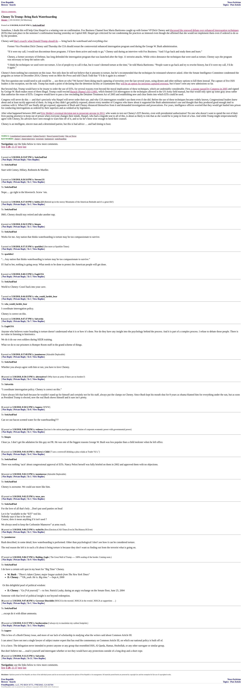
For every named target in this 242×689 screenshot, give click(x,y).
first (3, 146)
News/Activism (234, 2)
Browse (4, 5)
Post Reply (7, 160)
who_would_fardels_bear (46, 296)
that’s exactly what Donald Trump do (36, 41)
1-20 (8, 146)
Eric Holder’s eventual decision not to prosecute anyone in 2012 (73, 113)
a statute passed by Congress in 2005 (209, 89)
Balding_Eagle (42, 557)
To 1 (29, 182)
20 (2, 656)
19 (2, 623)
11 (2, 407)
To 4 (29, 454)
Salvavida (39, 319)
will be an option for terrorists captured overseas (145, 83)
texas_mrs (40, 496)
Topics (226, 5)
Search (12, 5)
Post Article (235, 5)
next (20, 146)
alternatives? (41, 377)
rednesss (39, 429)
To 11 (29, 658)
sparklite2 (39, 246)
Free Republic (7, 2)
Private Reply (20, 160)
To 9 (29, 560)
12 (2, 429)
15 (2, 496)
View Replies (33, 160)
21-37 (14, 146)
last (24, 146)
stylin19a (40, 529)
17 (2, 557)
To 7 (29, 321)
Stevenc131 (40, 179)
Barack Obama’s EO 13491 (83, 91)
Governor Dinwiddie (45, 601)
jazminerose (40, 354)
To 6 (29, 357)
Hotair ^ (5, 20)
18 (2, 601)
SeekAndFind (41, 157)
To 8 (29, 409)
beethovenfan (41, 623)
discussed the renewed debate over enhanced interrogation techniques (204, 30)
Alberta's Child (43, 452)
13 (2, 452)
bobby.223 (39, 202)
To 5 (29, 276)
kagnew (38, 407)
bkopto (38, 224)
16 (2, 529)
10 (2, 377)
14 (2, 474)
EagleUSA (39, 274)
